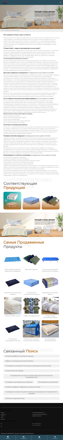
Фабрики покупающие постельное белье (19, 361)
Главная (2, 30)
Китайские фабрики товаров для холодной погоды (22, 387)
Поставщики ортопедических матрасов (18, 382)
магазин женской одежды (14, 370)
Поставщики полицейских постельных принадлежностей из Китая (28, 366)
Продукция (23, 437)
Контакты (55, 437)
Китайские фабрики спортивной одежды (19, 356)
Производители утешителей (48, 382)
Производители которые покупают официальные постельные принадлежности (31, 376)
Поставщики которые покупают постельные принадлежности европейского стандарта (31, 392)
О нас (39, 437)
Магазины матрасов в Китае (15, 398)
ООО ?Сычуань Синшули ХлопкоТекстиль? (38, 172)
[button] (57, 200)
